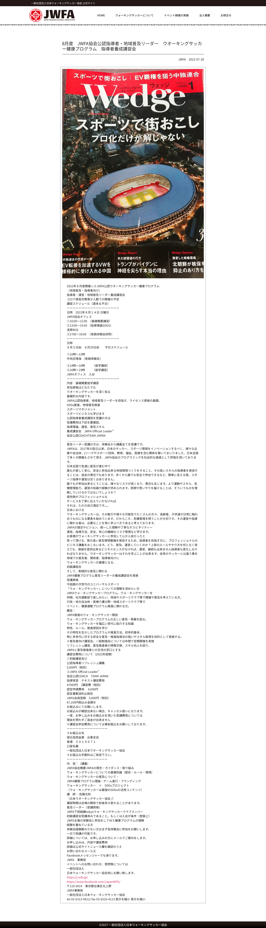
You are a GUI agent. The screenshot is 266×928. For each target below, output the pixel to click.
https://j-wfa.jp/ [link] (77, 877)
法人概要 (204, 15)
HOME (101, 15)
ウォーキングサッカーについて (134, 15)
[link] (93, 881)
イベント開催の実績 (176, 15)
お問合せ (226, 15)
